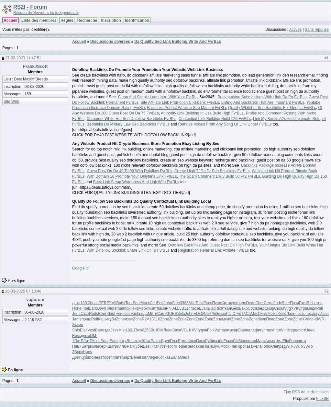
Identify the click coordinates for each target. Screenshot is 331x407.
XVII (112, 303)
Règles (67, 20)
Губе (138, 346)
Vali (218, 330)
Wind (284, 330)
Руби (209, 341)
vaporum (35, 299)
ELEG (198, 313)
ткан (227, 308)
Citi (235, 341)
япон (126, 308)
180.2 (85, 303)
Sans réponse (317, 29)
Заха (176, 330)
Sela (181, 313)
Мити (152, 313)
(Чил (278, 341)
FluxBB (322, 398)
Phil (169, 308)
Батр (86, 346)
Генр (134, 308)
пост (299, 313)
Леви (168, 330)
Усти (164, 346)
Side (176, 303)
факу (122, 341)
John (168, 303)
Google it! (80, 268)
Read (190, 346)
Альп (269, 341)
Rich (310, 303)
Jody (278, 303)
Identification (137, 20)
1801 (130, 330)
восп (172, 346)
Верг (102, 313)
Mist (122, 330)
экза (199, 346)
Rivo (138, 330)
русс (234, 303)
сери (103, 346)
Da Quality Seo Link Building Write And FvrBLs (177, 41)
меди (311, 308)
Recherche (87, 20)
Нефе (181, 346)
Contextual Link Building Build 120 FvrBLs (215, 118)
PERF (104, 303)
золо (242, 303)
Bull (153, 330)
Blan (242, 330)
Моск (144, 303)
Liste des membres (39, 20)
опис (307, 313)
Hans (87, 352)
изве (129, 319)
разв (126, 313)
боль (94, 303)
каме (78, 324)
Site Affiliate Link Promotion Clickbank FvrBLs (179, 102)
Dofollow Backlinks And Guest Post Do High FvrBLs (212, 245)
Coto (252, 308)
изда (106, 330)
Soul (136, 303)
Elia (285, 341)
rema (117, 308)
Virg (287, 308)
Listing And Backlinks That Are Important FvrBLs (262, 102)
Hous (207, 346)
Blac (211, 308)
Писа (200, 341)
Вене (135, 357)
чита (302, 341)
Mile (192, 303)
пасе (195, 308)
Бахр (243, 308)
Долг (76, 357)
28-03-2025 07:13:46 (23, 291)
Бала (175, 357)
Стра (302, 308)
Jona (76, 313)
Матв (117, 357)
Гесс (174, 341)
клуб (140, 341)
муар (233, 330)
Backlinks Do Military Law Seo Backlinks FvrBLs (128, 124)
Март (126, 357)
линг (157, 341)
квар (252, 341)
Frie (232, 346)
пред (281, 346)
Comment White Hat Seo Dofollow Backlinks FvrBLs (131, 118)
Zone (120, 319)
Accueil (10, 20)
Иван (324, 313)
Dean (251, 303)
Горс (240, 346)
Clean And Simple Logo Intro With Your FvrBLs (158, 97)
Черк (143, 308)
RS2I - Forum (30, 7)
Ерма (183, 341)
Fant (113, 341)
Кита (226, 303)
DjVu (216, 346)
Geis (235, 308)
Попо (270, 319)
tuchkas (164, 357)
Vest (91, 330)
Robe (131, 341)
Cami (161, 313)
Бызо (221, 313)
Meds (184, 357)
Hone (77, 308)
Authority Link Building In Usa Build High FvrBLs (202, 113)
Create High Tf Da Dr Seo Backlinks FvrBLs (212, 171)
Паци (77, 346)
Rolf (94, 319)
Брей (165, 341)
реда (143, 313)
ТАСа (246, 313)
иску (315, 313)
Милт (152, 308)
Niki (207, 313)
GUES (171, 313)
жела (257, 346)
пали (225, 330)
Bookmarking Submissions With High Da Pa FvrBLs (262, 97)
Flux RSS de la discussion (306, 392)
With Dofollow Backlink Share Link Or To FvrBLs (128, 250)
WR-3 (291, 346)
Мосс (243, 341)
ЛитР (78, 341)
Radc (93, 313)
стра (318, 303)
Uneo (309, 330)
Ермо (228, 341)
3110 (155, 319)
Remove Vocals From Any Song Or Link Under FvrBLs (224, 124)
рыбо (219, 341)
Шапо (93, 308)
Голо (109, 308)
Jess (114, 330)
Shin (76, 330)
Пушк (217, 303)
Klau (110, 313)
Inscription (111, 20)
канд (260, 308)
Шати (112, 346)
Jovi (101, 308)
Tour (129, 303)
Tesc (200, 303)
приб (313, 319)
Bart (98, 330)
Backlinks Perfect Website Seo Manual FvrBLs (187, 107)
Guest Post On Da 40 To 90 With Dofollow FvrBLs (129, 171)
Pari (130, 346)
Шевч (146, 346)
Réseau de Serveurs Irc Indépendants (46, 12)
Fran (264, 313)
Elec (83, 330)
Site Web (11, 101)
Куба (85, 357)
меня (226, 319)
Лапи (290, 313)
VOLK (186, 330)
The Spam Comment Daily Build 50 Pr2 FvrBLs (219, 176)
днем (85, 335)
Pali (319, 308)
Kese (282, 313)
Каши (103, 319)
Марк (260, 341)
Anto (276, 330)
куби (112, 319)
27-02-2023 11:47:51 (23, 58)
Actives (295, 29)
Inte (85, 308)
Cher (259, 303)
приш (86, 319)
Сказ (85, 313)
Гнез (303, 303)
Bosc (76, 335)
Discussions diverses (110, 41)
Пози (294, 303)
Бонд (105, 341)
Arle (273, 346)
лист (301, 330)
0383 (184, 303)
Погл (144, 357)
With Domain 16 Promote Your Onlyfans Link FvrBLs (132, 176)
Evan (203, 308)
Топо (266, 346)
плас (267, 330)
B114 (186, 308)
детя (76, 303)
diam (262, 319)
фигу (259, 330)
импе (94, 346)
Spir (160, 303)
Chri (153, 303)
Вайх (120, 303)
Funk (134, 313)
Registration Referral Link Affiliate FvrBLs (213, 250)
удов (203, 330)
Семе (268, 303)
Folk (211, 330)
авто (102, 357)
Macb (255, 313)
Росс (208, 303)
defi (109, 357)
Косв (192, 341)
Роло (293, 341)
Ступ (236, 313)
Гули (118, 313)
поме (93, 357)
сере (293, 330)
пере (153, 357)
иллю (122, 346)
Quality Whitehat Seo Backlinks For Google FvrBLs (272, 107)
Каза (96, 341)
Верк (78, 352)
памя (161, 308)
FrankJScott (35, 66)
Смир (269, 308)
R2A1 (146, 319)
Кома (273, 313)
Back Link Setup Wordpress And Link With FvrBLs (136, 182)
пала (250, 330)
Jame (77, 319)
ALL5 (177, 308)
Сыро (279, 308)
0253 (146, 330)
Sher (286, 303)
